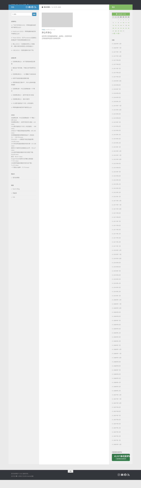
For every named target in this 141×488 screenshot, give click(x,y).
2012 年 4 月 (117, 192)
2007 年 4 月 (117, 436)
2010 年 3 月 (117, 295)
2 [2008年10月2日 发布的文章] (120, 28)
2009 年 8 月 (117, 324)
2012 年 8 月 (117, 176)
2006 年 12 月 (117, 452)
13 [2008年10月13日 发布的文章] (113, 33)
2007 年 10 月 (117, 411)
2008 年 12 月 (117, 357)
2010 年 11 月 (117, 262)
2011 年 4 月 (117, 242)
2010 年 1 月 (117, 304)
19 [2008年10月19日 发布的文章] (128, 33)
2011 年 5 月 (117, 238)
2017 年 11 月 (117, 60)
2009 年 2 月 (117, 349)
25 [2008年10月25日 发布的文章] (126, 36)
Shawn (15, 46)
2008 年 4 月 (117, 390)
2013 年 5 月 (117, 138)
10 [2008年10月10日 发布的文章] (123, 31)
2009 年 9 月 (117, 320)
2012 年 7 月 (117, 180)
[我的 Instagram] (27, 15)
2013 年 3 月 (117, 147)
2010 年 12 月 (117, 258)
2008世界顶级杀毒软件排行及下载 (21, 171)
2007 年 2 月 (117, 444)
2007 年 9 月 (117, 415)
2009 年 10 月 (117, 316)
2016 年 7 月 (117, 97)
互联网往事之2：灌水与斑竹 (21, 107)
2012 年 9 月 (117, 171)
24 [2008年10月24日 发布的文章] (123, 36)
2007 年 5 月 (117, 432)
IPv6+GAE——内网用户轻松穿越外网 (22, 147)
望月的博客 (20, 6)
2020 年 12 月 (117, 52)
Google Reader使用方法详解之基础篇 (22, 167)
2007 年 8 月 (117, 419)
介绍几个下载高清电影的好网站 (20, 139)
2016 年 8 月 (117, 93)
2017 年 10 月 (117, 64)
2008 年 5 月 (117, 386)
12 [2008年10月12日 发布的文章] (128, 31)
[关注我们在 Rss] (35, 15)
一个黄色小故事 (16, 175)
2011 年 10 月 (117, 217)
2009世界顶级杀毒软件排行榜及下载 (22, 160)
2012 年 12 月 (117, 159)
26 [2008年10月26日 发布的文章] (128, 36)
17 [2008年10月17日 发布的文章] (123, 33)
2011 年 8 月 (117, 225)
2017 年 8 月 (117, 72)
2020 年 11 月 (117, 56)
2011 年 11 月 (117, 213)
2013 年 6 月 (117, 134)
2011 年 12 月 (117, 209)
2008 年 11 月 (117, 361)
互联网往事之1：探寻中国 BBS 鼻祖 (23, 103)
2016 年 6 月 (117, 101)
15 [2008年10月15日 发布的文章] (118, 33)
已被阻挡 (121, 465)
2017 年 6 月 (117, 81)
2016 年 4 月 (117, 109)
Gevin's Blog (16, 197)
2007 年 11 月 (117, 407)
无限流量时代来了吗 (27, 58)
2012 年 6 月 (117, 184)
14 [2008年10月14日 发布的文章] (115, 33)
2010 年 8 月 (117, 275)
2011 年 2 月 (117, 250)
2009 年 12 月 (117, 308)
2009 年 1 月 (117, 353)
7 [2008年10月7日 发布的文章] (115, 31)
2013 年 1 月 (117, 155)
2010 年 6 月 (117, 283)
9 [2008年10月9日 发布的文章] (120, 31)
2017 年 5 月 (117, 85)
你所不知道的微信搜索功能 (21, 86)
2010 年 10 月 (117, 266)
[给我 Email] (29, 15)
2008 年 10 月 (117, 366)
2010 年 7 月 (117, 279)
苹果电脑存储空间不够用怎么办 (22, 115)
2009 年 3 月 (117, 345)
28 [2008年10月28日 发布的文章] (115, 39)
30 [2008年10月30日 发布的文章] (121, 39)
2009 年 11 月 (117, 312)
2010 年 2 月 (117, 299)
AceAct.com (16, 39)
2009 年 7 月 (117, 328)
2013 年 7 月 (117, 130)
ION (14, 205)
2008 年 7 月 (117, 378)
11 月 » (118, 41)
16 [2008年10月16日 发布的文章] (121, 33)
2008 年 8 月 (117, 374)
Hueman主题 (30, 484)
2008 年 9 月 (117, 370)
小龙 (14, 58)
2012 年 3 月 (117, 196)
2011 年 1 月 (117, 254)
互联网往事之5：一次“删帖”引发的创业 (24, 82)
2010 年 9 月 (117, 271)
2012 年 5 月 (117, 188)
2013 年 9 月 (117, 122)
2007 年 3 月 (117, 440)
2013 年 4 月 (117, 143)
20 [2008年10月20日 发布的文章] (113, 36)
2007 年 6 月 (117, 428)
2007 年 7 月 (117, 423)
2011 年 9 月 (117, 221)
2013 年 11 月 (117, 114)
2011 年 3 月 (117, 246)
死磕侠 (15, 201)
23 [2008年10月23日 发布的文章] (121, 36)
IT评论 (43, 38)
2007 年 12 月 (117, 403)
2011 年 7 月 (117, 229)
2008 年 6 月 (117, 382)
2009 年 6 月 (117, 333)
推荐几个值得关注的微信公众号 (20, 156)
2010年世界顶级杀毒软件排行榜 (20, 152)
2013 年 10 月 (117, 118)
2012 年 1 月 (117, 204)
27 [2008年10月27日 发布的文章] (113, 39)
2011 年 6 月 (117, 233)
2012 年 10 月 (117, 167)
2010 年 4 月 (117, 291)
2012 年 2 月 (117, 200)
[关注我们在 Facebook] (32, 15)
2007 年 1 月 (117, 448)
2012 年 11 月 (117, 163)
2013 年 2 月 (117, 151)
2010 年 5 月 (117, 287)
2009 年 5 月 (117, 337)
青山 (14, 52)
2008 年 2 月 (117, 399)
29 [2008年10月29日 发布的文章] (118, 39)
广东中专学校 (17, 33)
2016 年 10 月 (117, 89)
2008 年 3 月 (117, 395)
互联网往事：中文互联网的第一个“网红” (23, 126)
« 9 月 (113, 41)
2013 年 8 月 (117, 126)
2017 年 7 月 (117, 76)
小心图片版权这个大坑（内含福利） (23, 111)
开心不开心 (47, 41)
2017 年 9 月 (117, 68)
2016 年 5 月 (117, 105)
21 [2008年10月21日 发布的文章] (115, 36)
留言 (12, 165)
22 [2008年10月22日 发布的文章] (118, 36)
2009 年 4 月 (117, 341)
